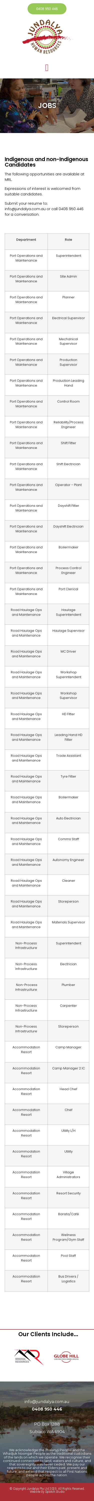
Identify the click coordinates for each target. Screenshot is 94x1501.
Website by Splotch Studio (47, 1491)
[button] (47, 67)
